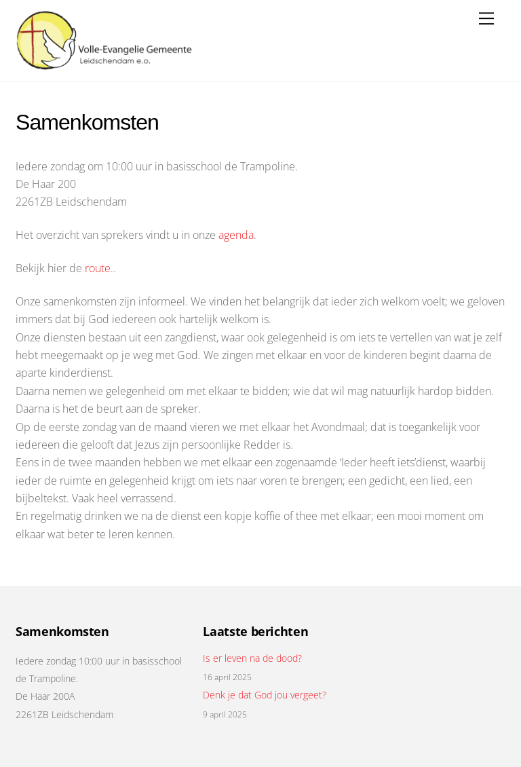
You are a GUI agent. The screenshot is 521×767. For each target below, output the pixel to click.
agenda (236, 234)
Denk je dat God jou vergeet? (264, 695)
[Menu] (486, 18)
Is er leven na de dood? (252, 658)
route (98, 268)
